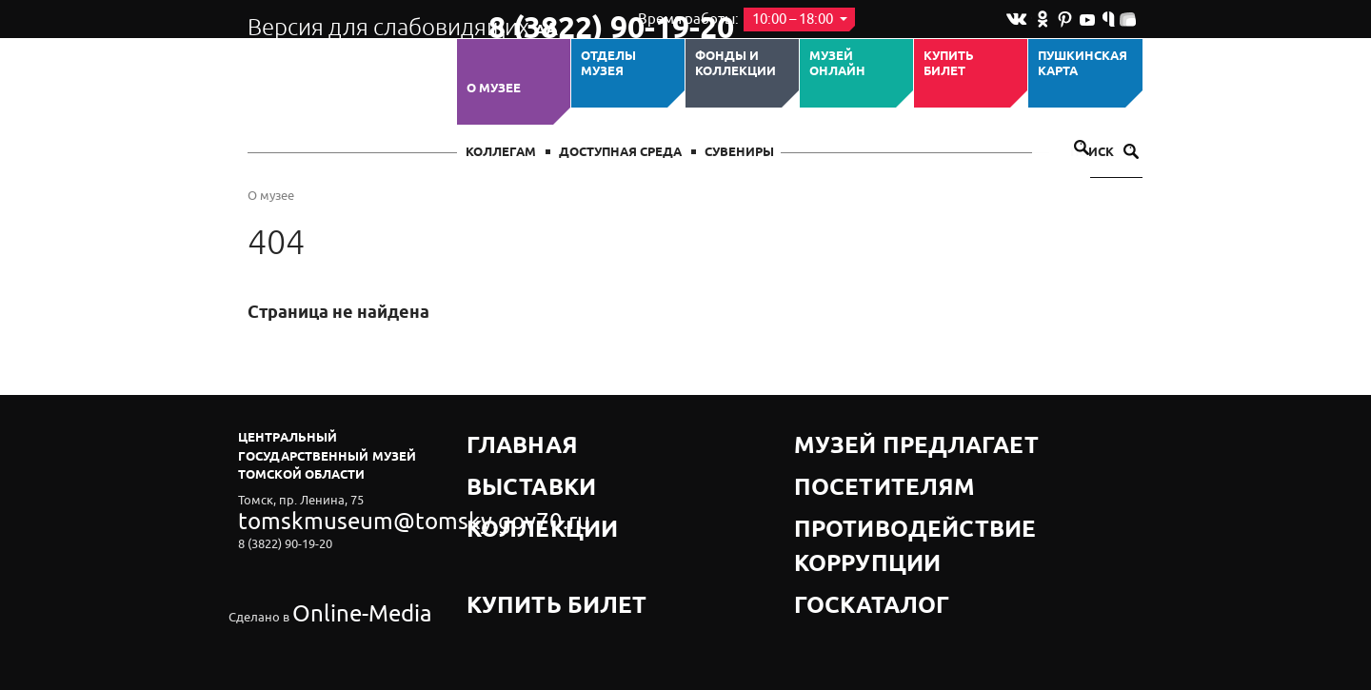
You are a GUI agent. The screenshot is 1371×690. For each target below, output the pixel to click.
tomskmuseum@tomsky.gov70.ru (331, 515)
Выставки (502, 461)
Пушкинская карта (1082, 64)
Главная (497, 437)
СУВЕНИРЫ (739, 153)
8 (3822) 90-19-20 (548, 20)
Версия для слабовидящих (351, 19)
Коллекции (507, 485)
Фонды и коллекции (735, 64)
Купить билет (949, 64)
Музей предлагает (859, 437)
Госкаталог (836, 509)
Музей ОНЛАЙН (837, 64)
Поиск (1104, 153)
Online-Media (329, 568)
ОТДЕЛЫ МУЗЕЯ (608, 64)
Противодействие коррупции (900, 485)
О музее (494, 88)
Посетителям (842, 461)
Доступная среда (620, 153)
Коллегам (501, 153)
